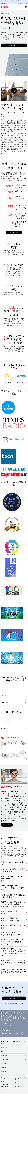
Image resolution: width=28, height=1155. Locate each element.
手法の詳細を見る (14, 232)
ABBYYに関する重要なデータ (14, 1003)
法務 (2, 1081)
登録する (6, 1024)
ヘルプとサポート (14, 1)
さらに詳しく (14, 45)
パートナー (24, 1)
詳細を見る (6, 825)
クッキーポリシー (6, 1078)
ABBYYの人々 (14, 998)
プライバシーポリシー (20, 1079)
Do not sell (18, 1083)
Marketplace (4, 1)
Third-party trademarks (4, 1085)
